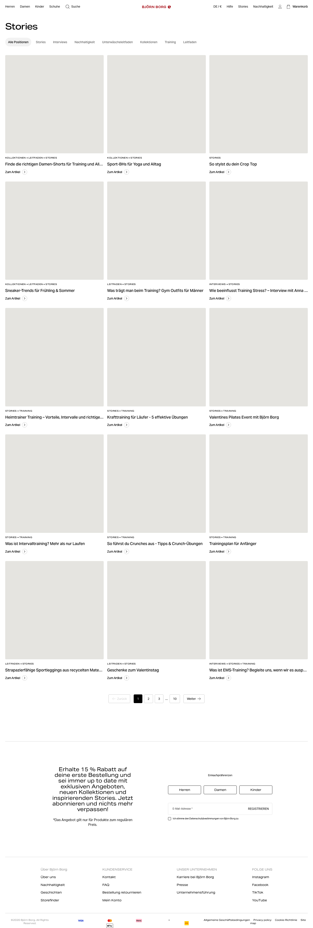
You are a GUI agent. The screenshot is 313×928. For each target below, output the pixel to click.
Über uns (48, 877)
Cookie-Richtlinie (286, 919)
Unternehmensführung (196, 892)
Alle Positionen (18, 42)
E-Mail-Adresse (182, 808)
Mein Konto (112, 900)
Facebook (260, 885)
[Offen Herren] (10, 7)
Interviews (60, 42)
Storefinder (50, 900)
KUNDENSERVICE (117, 869)
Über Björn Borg (54, 869)
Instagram (260, 877)
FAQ (105, 885)
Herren (184, 790)
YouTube (259, 900)
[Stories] (243, 7)
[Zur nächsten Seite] (195, 698)
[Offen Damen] (25, 7)
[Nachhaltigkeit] (263, 7)
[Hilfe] (230, 7)
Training (170, 42)
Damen (220, 790)
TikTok (257, 892)
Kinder (255, 790)
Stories (41, 42)
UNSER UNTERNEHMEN (197, 869)
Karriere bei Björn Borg (195, 877)
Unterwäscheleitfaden (117, 42)
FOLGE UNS (262, 869)
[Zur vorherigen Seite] (118, 698)
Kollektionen (148, 42)
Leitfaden (189, 42)
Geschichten (51, 892)
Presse (182, 885)
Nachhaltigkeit (85, 42)
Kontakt (109, 877)
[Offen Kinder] (40, 7)
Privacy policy (262, 919)
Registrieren (258, 808)
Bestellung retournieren (121, 892)
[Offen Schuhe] (55, 7)
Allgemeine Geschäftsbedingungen (227, 919)
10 (175, 699)
